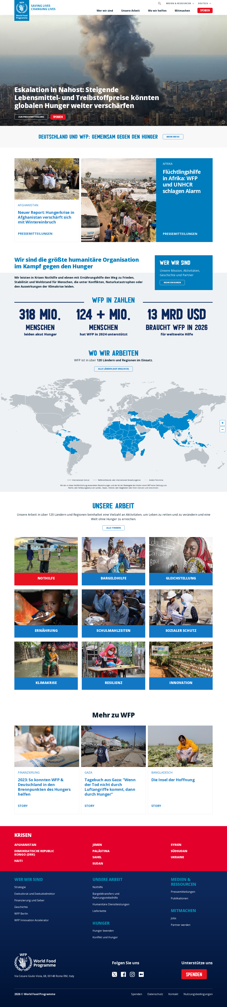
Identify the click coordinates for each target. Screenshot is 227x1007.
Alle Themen (113, 527)
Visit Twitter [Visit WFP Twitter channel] (114, 974)
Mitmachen (182, 10)
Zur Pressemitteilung (31, 116)
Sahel (97, 857)
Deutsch (203, 3)
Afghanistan (25, 845)
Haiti (18, 861)
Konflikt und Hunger (105, 937)
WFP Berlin (21, 913)
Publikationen (179, 898)
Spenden (205, 10)
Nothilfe (98, 887)
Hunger (101, 923)
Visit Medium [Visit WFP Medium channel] (141, 974)
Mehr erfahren (172, 282)
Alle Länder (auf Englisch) (113, 368)
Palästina (101, 851)
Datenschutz (155, 994)
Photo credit (223, 122)
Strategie (20, 887)
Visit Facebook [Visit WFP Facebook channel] (123, 974)
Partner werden (180, 925)
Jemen (97, 845)
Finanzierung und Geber (29, 900)
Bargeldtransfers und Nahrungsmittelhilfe (106, 895)
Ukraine (177, 857)
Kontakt (173, 994)
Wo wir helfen (157, 10)
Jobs (173, 918)
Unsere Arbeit (130, 10)
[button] (222, 423)
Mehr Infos (173, 136)
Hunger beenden (103, 930)
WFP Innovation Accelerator (31, 920)
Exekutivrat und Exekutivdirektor (34, 894)
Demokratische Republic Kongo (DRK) (34, 853)
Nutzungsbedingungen (198, 994)
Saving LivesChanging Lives (43, 7)
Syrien (176, 845)
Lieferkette (99, 911)
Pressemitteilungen (183, 892)
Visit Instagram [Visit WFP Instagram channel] (132, 974)
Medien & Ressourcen (178, 3)
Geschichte (21, 907)
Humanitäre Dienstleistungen (111, 904)
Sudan (98, 863)
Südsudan (179, 851)
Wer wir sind (105, 10)
